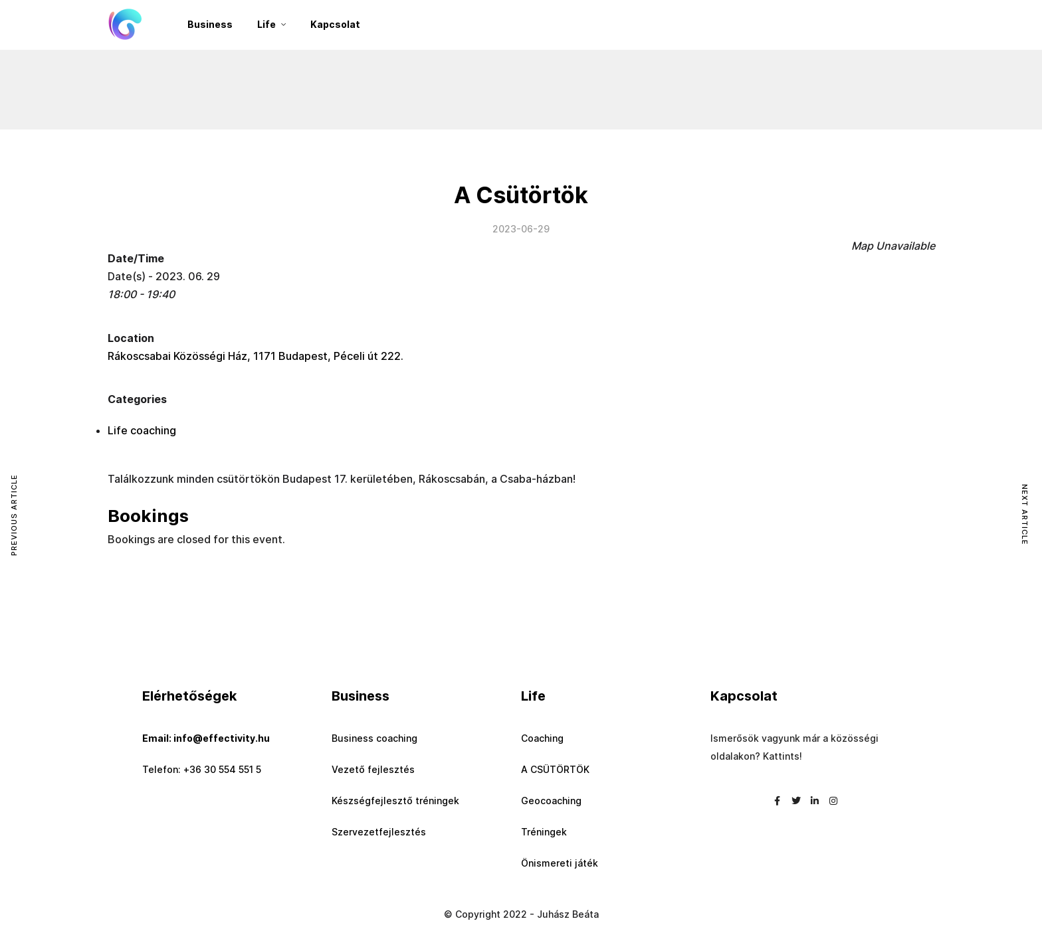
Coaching (542, 738)
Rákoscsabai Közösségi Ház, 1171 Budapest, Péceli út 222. (255, 356)
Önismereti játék (559, 863)
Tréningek (544, 831)
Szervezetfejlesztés (379, 831)
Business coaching (374, 738)
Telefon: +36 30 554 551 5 (201, 769)
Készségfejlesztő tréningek (395, 800)
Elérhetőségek (189, 696)
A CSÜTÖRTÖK (555, 769)
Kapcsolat (335, 24)
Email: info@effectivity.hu (206, 738)
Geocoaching (551, 800)
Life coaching (142, 430)
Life (266, 24)
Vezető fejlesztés (373, 769)
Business (210, 24)
